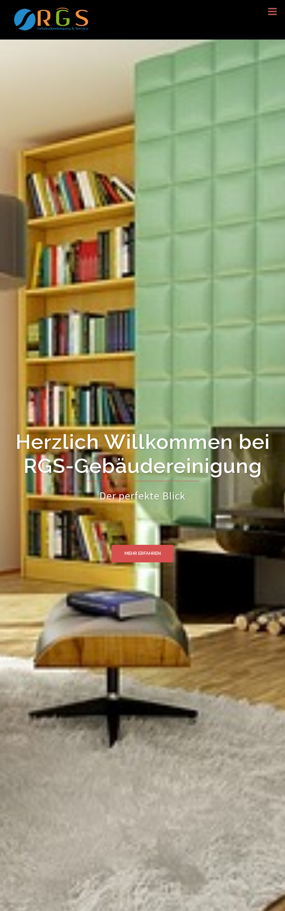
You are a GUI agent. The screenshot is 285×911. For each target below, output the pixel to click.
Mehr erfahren (143, 553)
